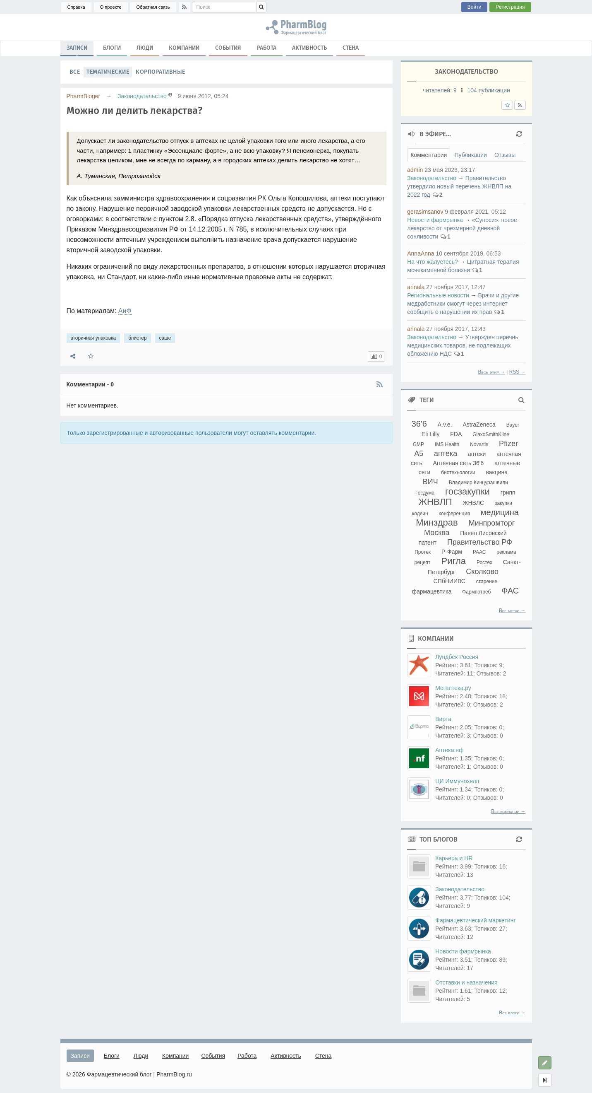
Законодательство (142, 96)
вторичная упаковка (93, 338)
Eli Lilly (431, 434)
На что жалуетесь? (432, 261)
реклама (506, 552)
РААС (479, 552)
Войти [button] (474, 7)
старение (486, 581)
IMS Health (447, 444)
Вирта (443, 719)
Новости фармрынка (435, 220)
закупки (503, 503)
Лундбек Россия (456, 657)
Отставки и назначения (466, 982)
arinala (415, 287)
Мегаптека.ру (453, 688)
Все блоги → (512, 1013)
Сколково (482, 571)
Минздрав (437, 522)
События (228, 47)
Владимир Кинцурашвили (478, 482)
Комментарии (428, 155)
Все (75, 71)
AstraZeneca (479, 424)
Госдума (424, 493)
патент (427, 542)
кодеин (420, 513)
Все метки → (512, 610)
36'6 (419, 423)
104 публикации (488, 90)
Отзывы (504, 155)
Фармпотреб (476, 592)
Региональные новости (438, 295)
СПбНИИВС (449, 581)
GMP (418, 444)
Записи (77, 49)
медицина (500, 512)
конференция (454, 513)
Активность (309, 47)
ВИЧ (430, 482)
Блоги (112, 47)
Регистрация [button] (510, 7)
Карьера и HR (453, 858)
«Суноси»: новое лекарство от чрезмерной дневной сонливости (462, 228)
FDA (456, 434)
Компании (184, 47)
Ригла (453, 561)
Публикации (470, 155)
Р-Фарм (451, 551)
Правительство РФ (479, 542)
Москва (436, 532)
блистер (137, 338)
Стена (351, 47)
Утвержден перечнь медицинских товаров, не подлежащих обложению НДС (462, 345)
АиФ (125, 310)
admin (415, 169)
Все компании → (508, 811)
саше (165, 338)
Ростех (484, 562)
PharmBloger (84, 96)
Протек (423, 552)
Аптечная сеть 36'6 (458, 463)
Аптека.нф (449, 750)
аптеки (477, 454)
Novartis (479, 444)
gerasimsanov (425, 211)
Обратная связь (153, 7)
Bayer (512, 425)
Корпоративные (160, 71)
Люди (145, 47)
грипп (508, 492)
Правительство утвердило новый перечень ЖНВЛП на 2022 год (459, 186)
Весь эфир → (491, 372)
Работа (266, 47)
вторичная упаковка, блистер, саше (296, 27)
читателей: (440, 90)
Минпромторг (492, 523)
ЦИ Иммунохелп (457, 781)
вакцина (497, 472)
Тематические (107, 71)
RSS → (517, 372)
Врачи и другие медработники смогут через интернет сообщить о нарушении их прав (463, 303)
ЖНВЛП (435, 502)
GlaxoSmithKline (490, 434)
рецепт (423, 562)
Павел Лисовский (483, 533)
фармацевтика (431, 591)
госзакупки (467, 491)
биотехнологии (458, 472)
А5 (418, 453)
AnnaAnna (420, 253)
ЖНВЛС (473, 502)
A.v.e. (445, 424)
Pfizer (508, 443)
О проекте (111, 7)
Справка (76, 7)
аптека (445, 453)
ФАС (510, 590)
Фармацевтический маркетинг (475, 920)
